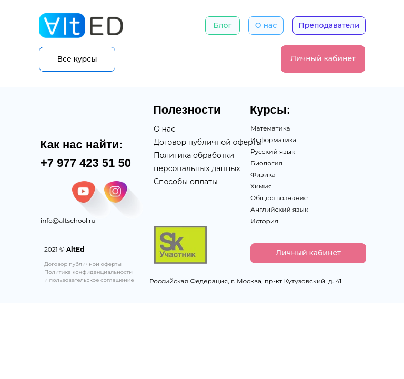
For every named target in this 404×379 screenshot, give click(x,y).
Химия (261, 186)
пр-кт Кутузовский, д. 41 (303, 281)
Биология (266, 163)
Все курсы (77, 59)
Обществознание (279, 198)
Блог (223, 25)
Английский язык (279, 209)
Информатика (273, 140)
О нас (266, 25)
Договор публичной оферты (208, 142)
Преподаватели (329, 25)
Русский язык (272, 151)
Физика (263, 174)
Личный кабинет (323, 58)
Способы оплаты (186, 181)
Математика (270, 128)
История (264, 221)
